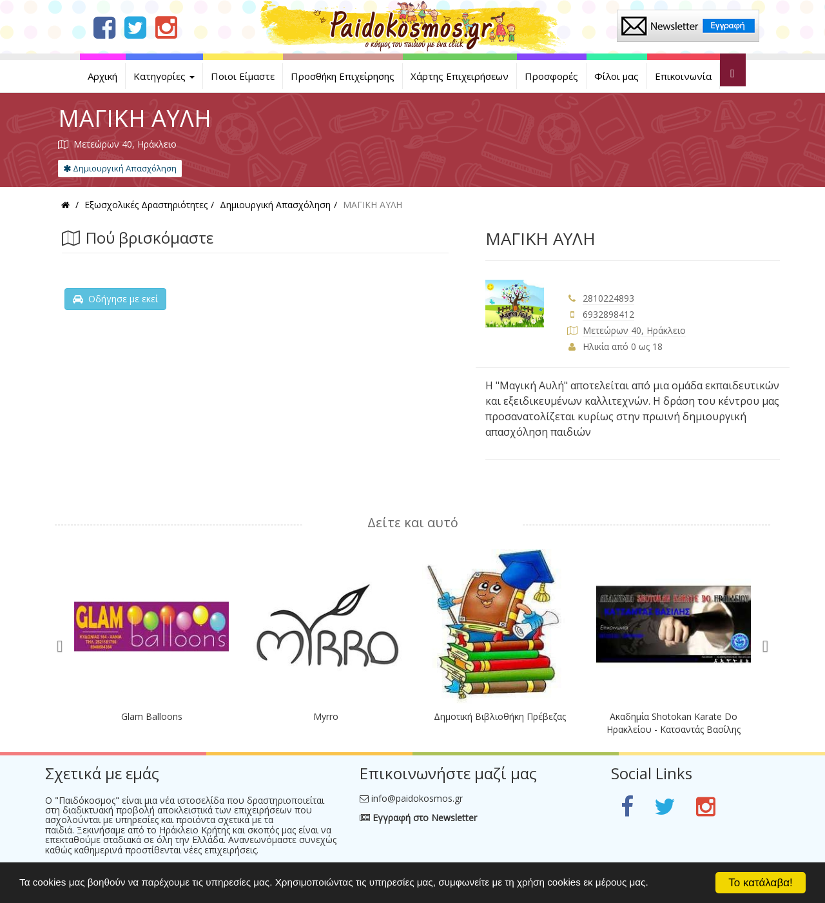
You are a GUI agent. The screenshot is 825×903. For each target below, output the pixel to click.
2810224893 (608, 298)
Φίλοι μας (616, 76)
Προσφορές (551, 76)
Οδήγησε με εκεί (115, 299)
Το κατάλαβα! (760, 883)
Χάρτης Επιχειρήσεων (460, 76)
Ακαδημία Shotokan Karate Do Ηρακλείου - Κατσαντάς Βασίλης (674, 722)
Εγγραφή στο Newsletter (418, 817)
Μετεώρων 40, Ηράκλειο (634, 330)
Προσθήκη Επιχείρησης (342, 76)
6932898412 (608, 314)
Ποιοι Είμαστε (243, 76)
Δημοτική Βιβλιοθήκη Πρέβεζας (500, 716)
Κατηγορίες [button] (164, 76)
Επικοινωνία (683, 76)
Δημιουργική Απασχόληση (120, 168)
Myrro (325, 716)
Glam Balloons (151, 716)
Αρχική (102, 76)
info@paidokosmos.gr (417, 798)
